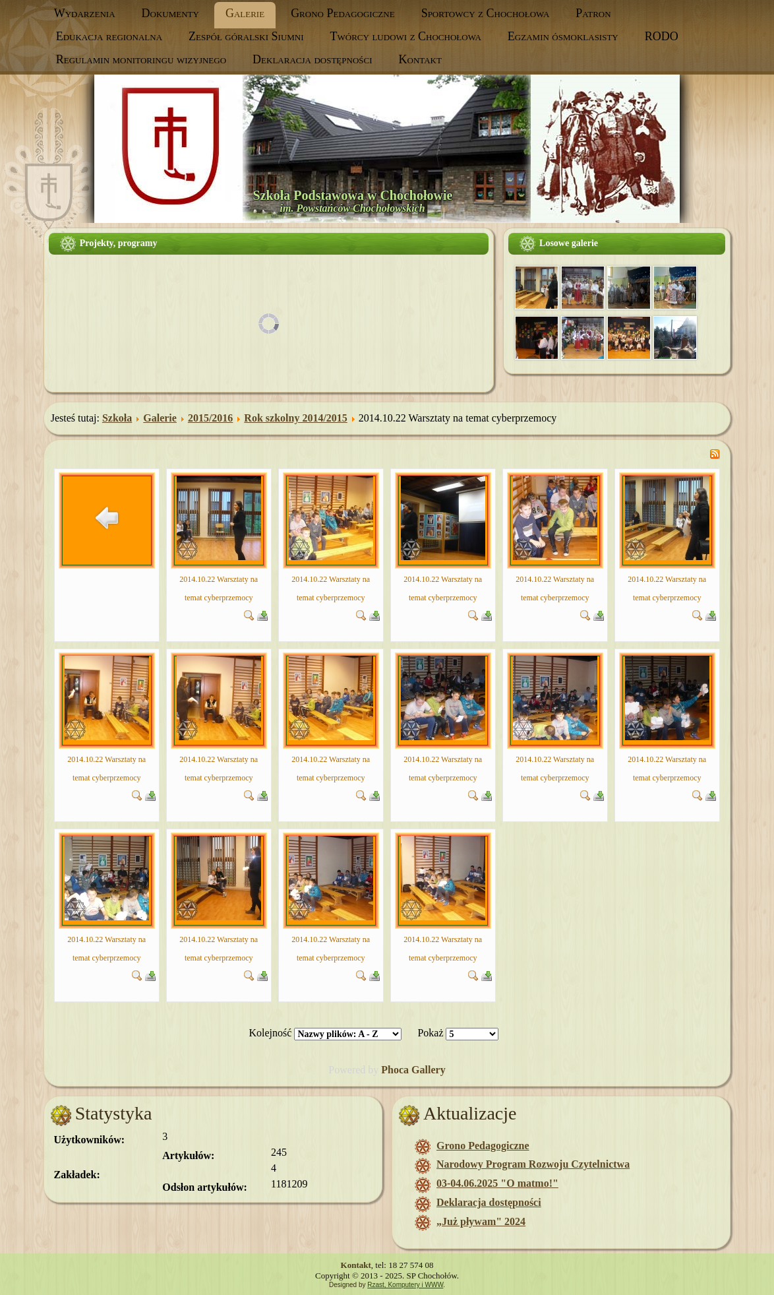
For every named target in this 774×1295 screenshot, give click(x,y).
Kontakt (420, 59)
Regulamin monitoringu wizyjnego (141, 59)
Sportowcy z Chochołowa (485, 13)
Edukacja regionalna (109, 36)
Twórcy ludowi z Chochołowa (405, 36)
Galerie (244, 13)
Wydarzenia (84, 13)
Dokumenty (170, 13)
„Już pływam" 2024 (480, 1221)
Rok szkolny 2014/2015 (295, 418)
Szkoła (117, 418)
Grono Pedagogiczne (343, 13)
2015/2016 (210, 418)
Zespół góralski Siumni (246, 36)
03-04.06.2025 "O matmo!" (497, 1183)
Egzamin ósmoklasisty (563, 36)
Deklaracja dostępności (312, 59)
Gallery (428, 1069)
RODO (661, 36)
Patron (593, 13)
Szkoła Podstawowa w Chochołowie (353, 195)
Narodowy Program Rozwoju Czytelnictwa (533, 1164)
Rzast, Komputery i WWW (405, 1284)
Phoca (395, 1069)
